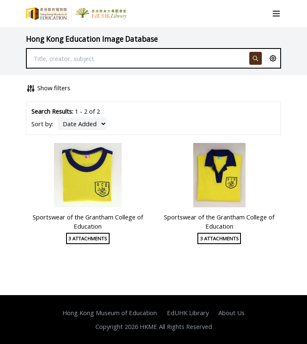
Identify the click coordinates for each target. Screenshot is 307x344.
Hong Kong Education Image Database (92, 39)
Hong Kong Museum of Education (109, 312)
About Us (231, 312)
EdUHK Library (188, 312)
